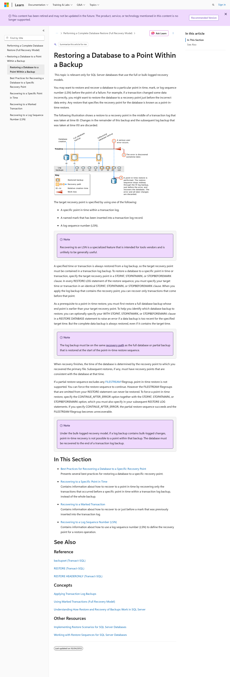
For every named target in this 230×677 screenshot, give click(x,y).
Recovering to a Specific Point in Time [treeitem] (26, 95)
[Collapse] (43, 30)
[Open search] (213, 5)
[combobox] (24, 38)
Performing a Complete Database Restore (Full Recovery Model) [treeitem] (25, 48)
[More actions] (173, 33)
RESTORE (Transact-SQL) (69, 568)
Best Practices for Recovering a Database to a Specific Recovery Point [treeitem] (27, 82)
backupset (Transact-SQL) (70, 560)
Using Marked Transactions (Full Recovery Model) (84, 601)
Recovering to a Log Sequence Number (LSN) (89, 522)
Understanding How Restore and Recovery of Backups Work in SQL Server (100, 609)
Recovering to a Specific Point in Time (84, 481)
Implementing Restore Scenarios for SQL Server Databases (90, 627)
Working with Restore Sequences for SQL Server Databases (90, 635)
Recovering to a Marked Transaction (83, 504)
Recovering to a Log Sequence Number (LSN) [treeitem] (26, 117)
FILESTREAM (113, 382)
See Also (191, 44)
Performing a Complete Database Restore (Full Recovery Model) (97, 33)
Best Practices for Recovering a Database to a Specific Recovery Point (103, 469)
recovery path (115, 345)
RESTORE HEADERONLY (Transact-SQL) (78, 576)
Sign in (222, 4)
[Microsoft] (6, 4)
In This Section (195, 40)
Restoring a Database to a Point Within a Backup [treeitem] (24, 69)
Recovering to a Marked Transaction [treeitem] (23, 106)
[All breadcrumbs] (57, 33)
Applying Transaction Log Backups (75, 594)
